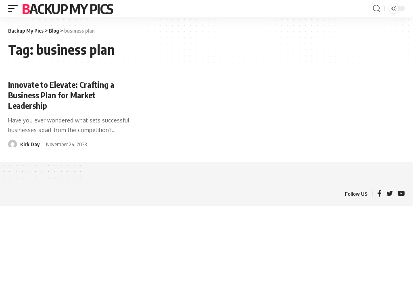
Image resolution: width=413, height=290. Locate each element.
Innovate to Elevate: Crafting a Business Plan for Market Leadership (61, 94)
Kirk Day (30, 144)
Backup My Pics (67, 8)
